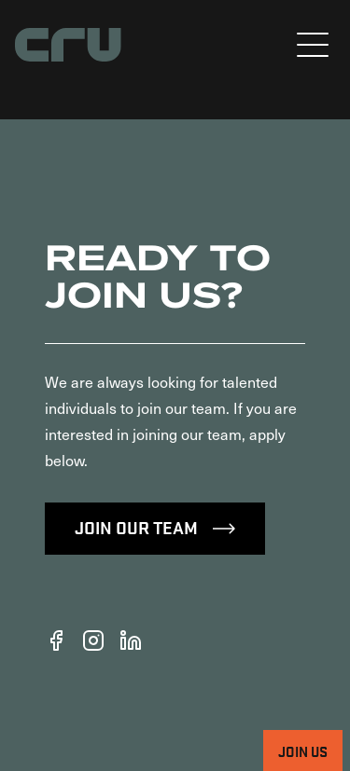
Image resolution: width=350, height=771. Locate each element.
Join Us (303, 750)
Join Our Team (155, 527)
